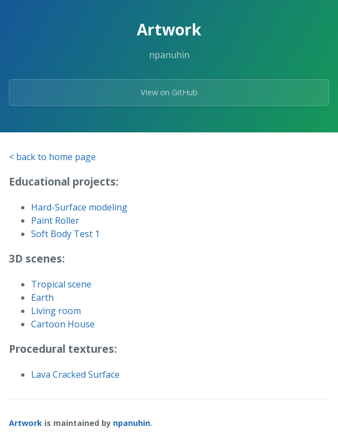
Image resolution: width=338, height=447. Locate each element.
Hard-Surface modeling (79, 207)
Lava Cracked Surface (75, 374)
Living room (56, 311)
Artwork (25, 423)
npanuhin (131, 423)
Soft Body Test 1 (65, 234)
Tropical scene (61, 284)
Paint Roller (55, 220)
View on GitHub (169, 92)
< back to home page (52, 157)
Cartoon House (63, 324)
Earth (42, 297)
